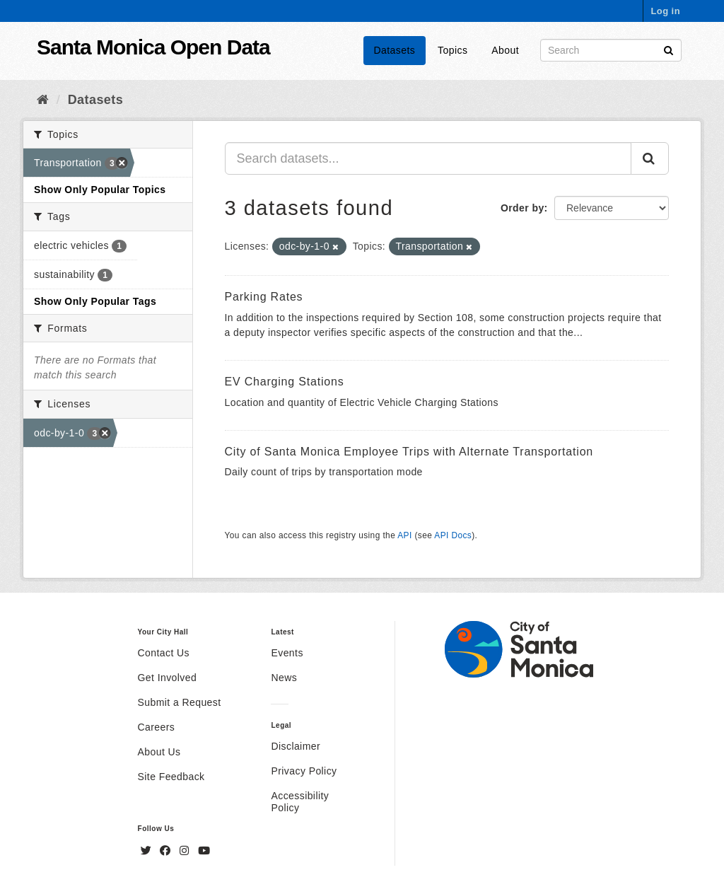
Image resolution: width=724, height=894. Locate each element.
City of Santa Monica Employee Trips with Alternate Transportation (409, 452)
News (284, 677)
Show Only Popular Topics (99, 189)
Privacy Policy (304, 771)
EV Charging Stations (284, 382)
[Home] (43, 100)
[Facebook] (167, 850)
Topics (452, 50)
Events (287, 652)
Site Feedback (171, 776)
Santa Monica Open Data (153, 47)
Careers (156, 727)
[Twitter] (148, 850)
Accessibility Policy (300, 801)
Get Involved (167, 677)
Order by (522, 208)
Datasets (395, 50)
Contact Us (163, 652)
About (505, 50)
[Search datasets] (611, 50)
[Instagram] (186, 850)
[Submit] (668, 49)
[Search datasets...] (428, 158)
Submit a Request (179, 702)
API (404, 535)
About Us (159, 751)
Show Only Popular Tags (95, 301)
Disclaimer (295, 746)
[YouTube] (204, 850)
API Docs (453, 535)
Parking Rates (264, 297)
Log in (665, 11)
